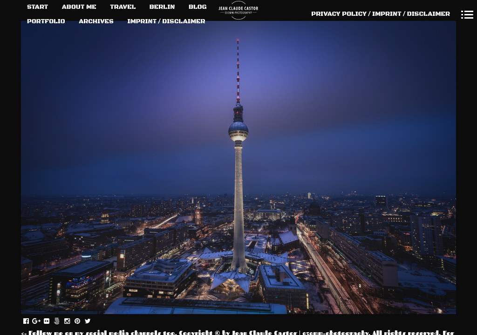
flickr (51, 321)
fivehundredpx (61, 321)
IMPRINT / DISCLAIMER (166, 21)
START (37, 7)
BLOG (198, 7)
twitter (92, 321)
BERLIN (162, 7)
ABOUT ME (79, 7)
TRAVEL (123, 7)
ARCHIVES (96, 21)
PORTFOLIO (46, 21)
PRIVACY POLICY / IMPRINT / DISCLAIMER (380, 14)
